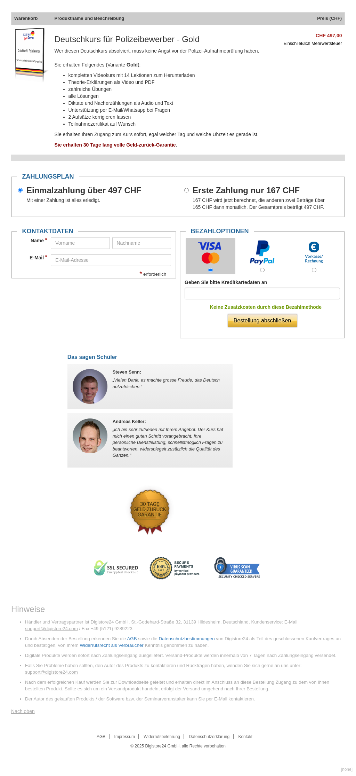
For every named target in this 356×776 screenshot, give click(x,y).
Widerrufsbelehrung (162, 736)
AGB (132, 638)
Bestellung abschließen (262, 320)
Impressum (124, 736)
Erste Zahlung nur (246, 190)
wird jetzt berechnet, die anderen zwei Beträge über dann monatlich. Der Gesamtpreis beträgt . (259, 203)
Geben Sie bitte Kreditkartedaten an (226, 282)
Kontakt (245, 736)
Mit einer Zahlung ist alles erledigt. (63, 200)
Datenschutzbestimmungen (187, 638)
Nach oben (23, 711)
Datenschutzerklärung (209, 736)
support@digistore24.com (51, 628)
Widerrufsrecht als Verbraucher (111, 645)
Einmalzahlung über (83, 190)
